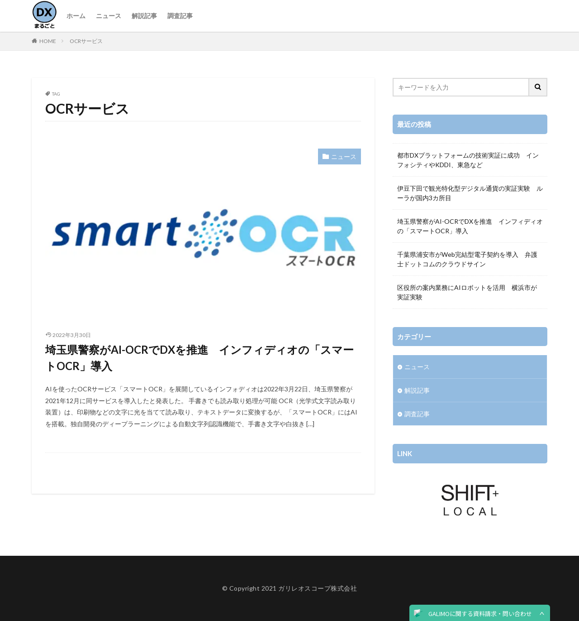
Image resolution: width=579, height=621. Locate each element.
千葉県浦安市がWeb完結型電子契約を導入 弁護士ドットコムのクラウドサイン (467, 259)
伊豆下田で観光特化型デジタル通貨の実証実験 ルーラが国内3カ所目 (470, 193)
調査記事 (180, 15)
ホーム (75, 15)
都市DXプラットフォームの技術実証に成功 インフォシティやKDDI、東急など (468, 159)
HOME (47, 41)
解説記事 (144, 15)
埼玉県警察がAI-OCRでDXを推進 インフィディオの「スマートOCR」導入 (199, 357)
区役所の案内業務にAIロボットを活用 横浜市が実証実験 (467, 292)
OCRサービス (86, 41)
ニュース (108, 15)
